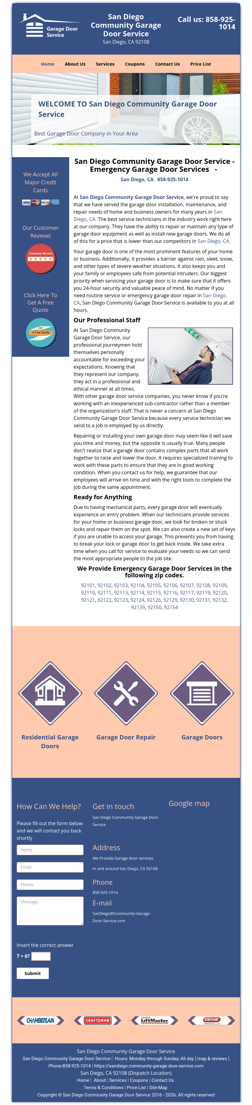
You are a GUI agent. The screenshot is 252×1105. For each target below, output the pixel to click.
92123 (121, 600)
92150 (154, 607)
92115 (154, 592)
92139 (138, 607)
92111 (105, 592)
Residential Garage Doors (50, 741)
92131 (203, 600)
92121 (88, 600)
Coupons (135, 64)
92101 (88, 585)
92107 (187, 585)
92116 (170, 592)
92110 (88, 592)
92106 (170, 585)
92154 (171, 607)
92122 (105, 600)
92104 (137, 585)
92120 (220, 592)
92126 (154, 600)
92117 (187, 592)
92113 (121, 592)
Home (47, 64)
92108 (203, 585)
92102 (105, 585)
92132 (220, 600)
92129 (170, 600)
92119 (203, 592)
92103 (121, 585)
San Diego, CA (137, 179)
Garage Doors (202, 737)
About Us (75, 64)
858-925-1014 (221, 22)
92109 (220, 585)
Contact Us (167, 64)
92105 (154, 585)
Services (105, 64)
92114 (137, 592)
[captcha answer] (41, 956)
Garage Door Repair (126, 737)
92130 (187, 600)
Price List (200, 64)
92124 (137, 600)
